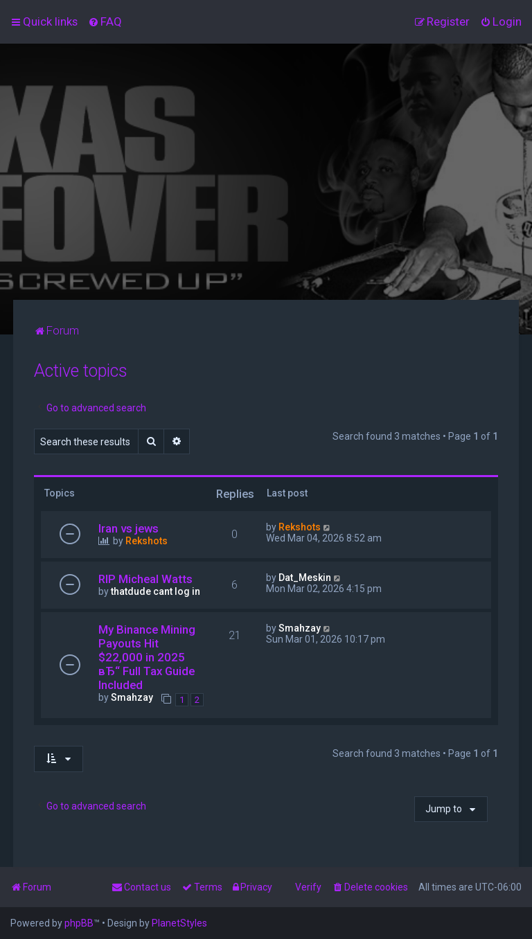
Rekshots (146, 540)
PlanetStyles (179, 923)
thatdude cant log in (155, 591)
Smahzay (132, 697)
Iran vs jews (128, 528)
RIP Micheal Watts (145, 579)
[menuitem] (105, 21)
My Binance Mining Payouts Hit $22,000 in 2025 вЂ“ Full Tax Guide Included (146, 657)
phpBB (79, 923)
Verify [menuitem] (308, 887)
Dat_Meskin (304, 577)
